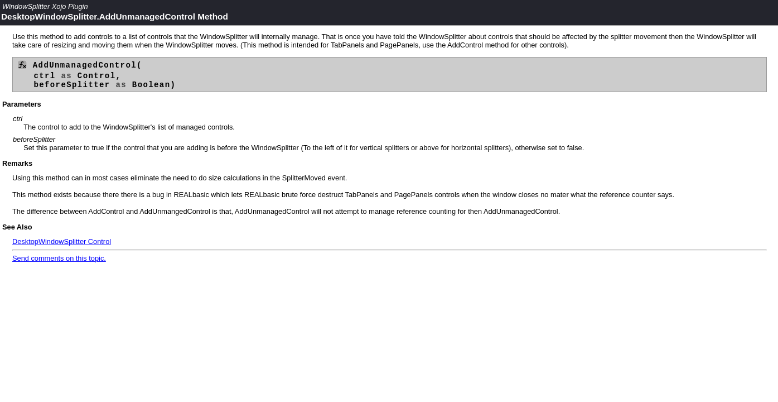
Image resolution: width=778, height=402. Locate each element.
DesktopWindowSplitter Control (61, 245)
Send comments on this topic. (59, 261)
